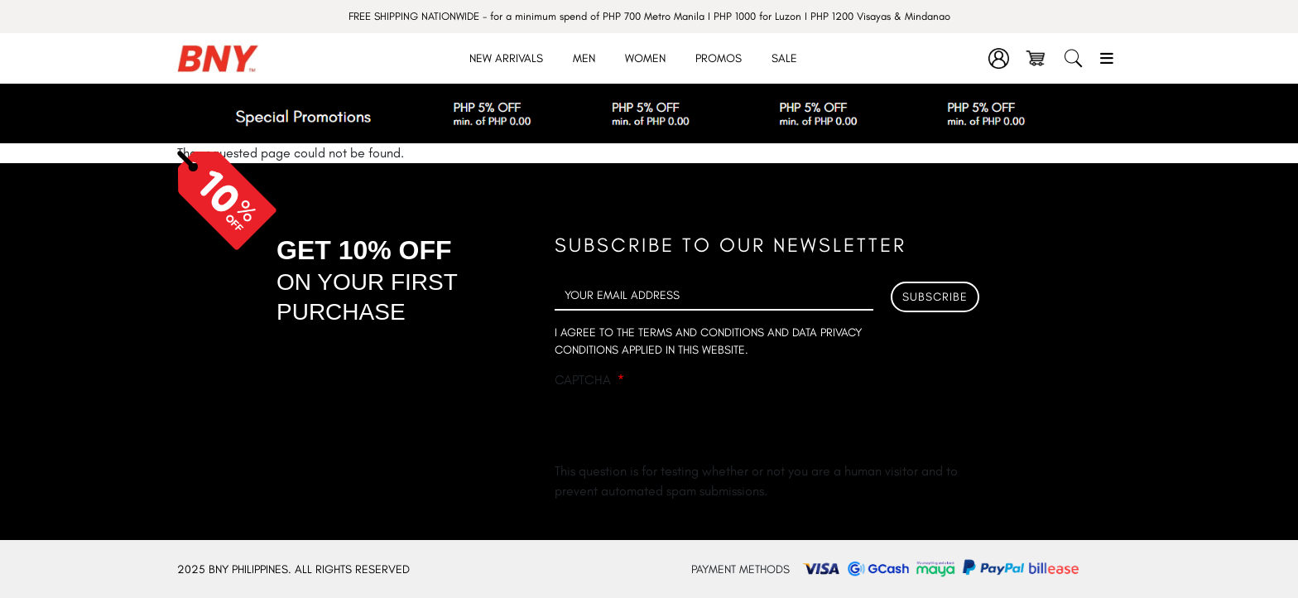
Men (584, 58)
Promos (718, 58)
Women (645, 58)
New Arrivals (506, 58)
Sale (784, 58)
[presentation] (680, 429)
